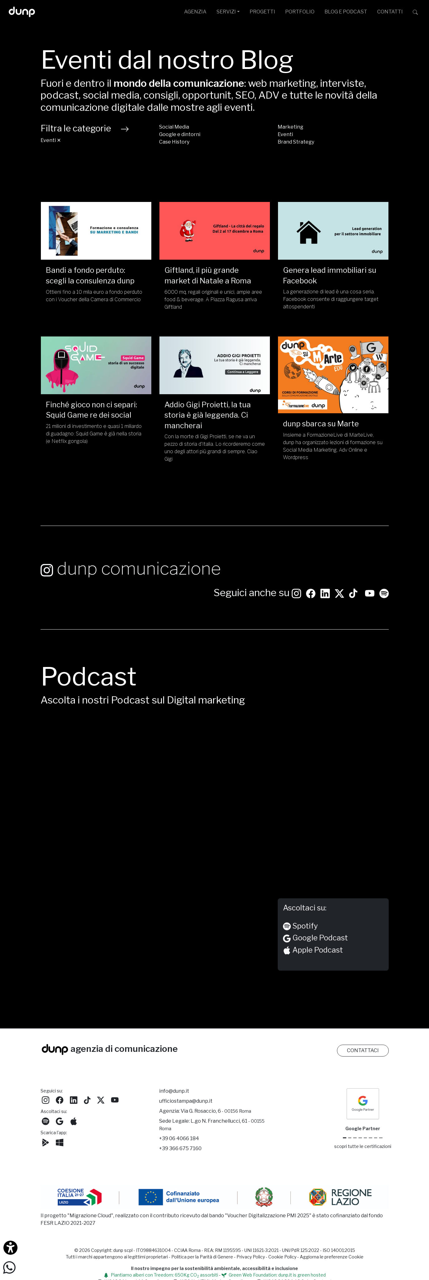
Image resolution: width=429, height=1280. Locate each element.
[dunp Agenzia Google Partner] (363, 1103)
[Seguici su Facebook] (59, 1099)
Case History (174, 142)
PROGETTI (262, 12)
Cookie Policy (282, 1256)
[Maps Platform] (370, 1137)
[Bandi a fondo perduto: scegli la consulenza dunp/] (96, 231)
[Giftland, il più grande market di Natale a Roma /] (214, 231)
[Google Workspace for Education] (360, 1137)
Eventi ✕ (51, 140)
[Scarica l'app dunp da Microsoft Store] (59, 1141)
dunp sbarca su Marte (321, 423)
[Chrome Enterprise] (365, 1137)
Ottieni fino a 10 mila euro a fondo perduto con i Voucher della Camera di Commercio (94, 295)
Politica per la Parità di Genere (202, 1256)
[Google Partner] (344, 1137)
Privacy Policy (250, 1256)
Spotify (300, 916)
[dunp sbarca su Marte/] (333, 374)
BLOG (345, 12)
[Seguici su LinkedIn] (325, 582)
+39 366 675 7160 (180, 1148)
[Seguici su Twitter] (339, 582)
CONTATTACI (363, 1050)
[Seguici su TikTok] (353, 582)
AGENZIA (195, 12)
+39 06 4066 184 (179, 1138)
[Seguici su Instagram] (296, 582)
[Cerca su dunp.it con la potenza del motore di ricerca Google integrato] (415, 12)
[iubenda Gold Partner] (376, 1137)
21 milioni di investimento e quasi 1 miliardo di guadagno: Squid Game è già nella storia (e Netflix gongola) (94, 433)
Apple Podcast (313, 940)
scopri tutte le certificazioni (362, 1146)
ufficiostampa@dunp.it (185, 1101)
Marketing (290, 127)
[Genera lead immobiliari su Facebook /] (333, 231)
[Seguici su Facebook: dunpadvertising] (310, 582)
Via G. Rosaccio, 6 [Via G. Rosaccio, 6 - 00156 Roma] (216, 1111)
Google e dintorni (179, 134)
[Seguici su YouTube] (369, 582)
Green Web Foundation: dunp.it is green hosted (274, 1275)
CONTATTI (390, 12)
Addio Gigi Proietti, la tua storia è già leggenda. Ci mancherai (207, 415)
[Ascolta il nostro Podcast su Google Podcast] (59, 1120)
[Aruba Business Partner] (381, 1137)
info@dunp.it (174, 1091)
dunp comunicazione (131, 558)
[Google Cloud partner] (350, 1137)
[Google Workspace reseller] (355, 1137)
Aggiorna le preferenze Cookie (331, 1256)
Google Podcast (315, 928)
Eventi (285, 134)
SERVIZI (226, 12)
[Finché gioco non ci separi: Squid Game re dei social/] (96, 365)
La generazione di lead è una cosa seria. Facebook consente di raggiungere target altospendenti (330, 299)
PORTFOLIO (299, 12)
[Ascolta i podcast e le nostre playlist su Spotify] (384, 582)
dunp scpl (123, 1250)
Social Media (174, 127)
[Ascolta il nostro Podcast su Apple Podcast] (73, 1120)
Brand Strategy (296, 142)
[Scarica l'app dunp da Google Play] (45, 1141)
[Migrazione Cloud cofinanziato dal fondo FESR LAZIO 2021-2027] (215, 1198)
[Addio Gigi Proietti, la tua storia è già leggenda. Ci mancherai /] (214, 365)
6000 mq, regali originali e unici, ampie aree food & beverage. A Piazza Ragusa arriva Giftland (213, 299)
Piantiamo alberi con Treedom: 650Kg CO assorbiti (161, 1275)
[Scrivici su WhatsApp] (9, 1267)
